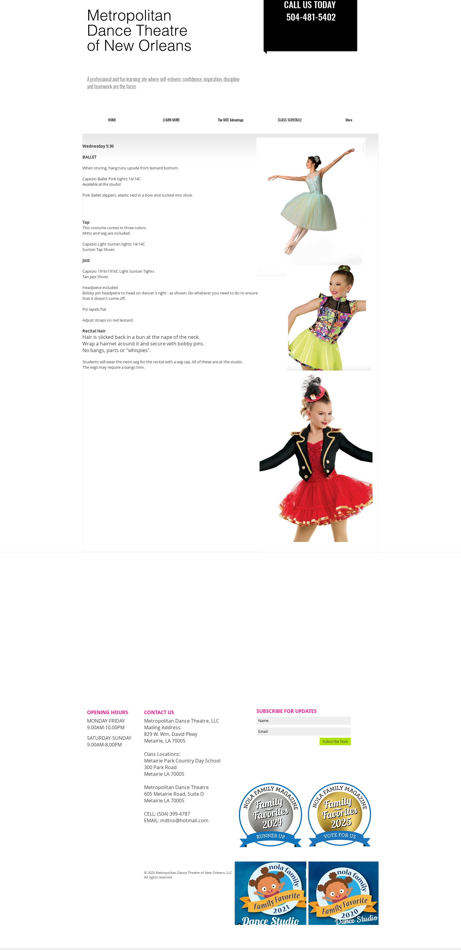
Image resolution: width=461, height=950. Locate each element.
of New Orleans (139, 45)
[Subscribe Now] (335, 741)
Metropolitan (129, 15)
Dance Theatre (137, 30)
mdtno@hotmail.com (184, 820)
